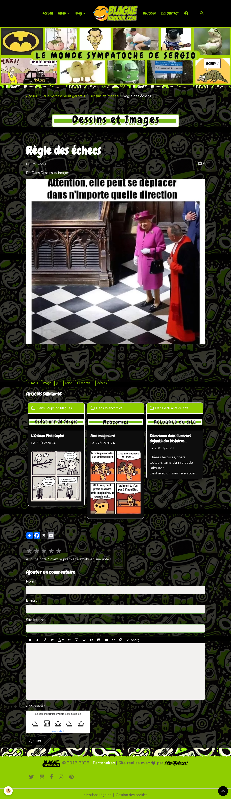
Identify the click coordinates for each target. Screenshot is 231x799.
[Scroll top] (223, 791)
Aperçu (133, 637)
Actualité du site (178, 408)
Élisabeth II (84, 383)
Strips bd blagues (60, 408)
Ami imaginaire (103, 435)
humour (33, 383)
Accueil (48, 13)
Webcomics (114, 408)
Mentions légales (97, 792)
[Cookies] (8, 790)
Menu (62, 13)
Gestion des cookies (131, 792)
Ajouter (35, 738)
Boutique (149, 13)
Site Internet (36, 617)
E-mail (31, 598)
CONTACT (170, 13)
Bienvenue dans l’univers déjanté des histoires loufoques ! (171, 438)
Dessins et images (103, 96)
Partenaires (104, 761)
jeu (58, 383)
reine (68, 383)
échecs (102, 383)
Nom (30, 579)
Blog (78, 13)
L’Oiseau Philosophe (47, 435)
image (47, 383)
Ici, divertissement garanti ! (64, 96)
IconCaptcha (57, 729)
